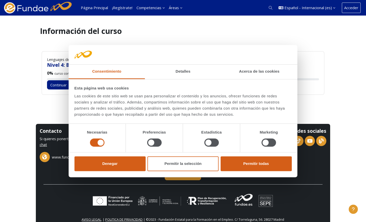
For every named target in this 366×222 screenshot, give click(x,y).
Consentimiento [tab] (106, 71)
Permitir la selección (183, 164)
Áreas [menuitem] (174, 7)
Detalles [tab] (183, 71)
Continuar (60, 84)
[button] (271, 7)
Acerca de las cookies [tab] (259, 71)
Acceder (351, 7)
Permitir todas (256, 164)
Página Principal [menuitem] (94, 7)
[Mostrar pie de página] (353, 209)
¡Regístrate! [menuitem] (122, 7)
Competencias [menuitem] (148, 7)
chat (62, 144)
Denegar (109, 164)
